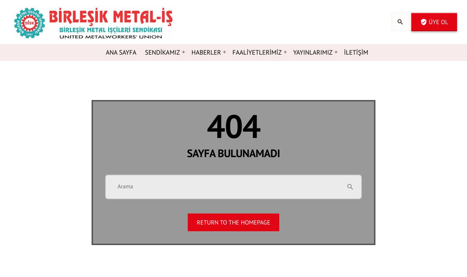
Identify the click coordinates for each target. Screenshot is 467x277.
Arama (125, 186)
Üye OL (434, 22)
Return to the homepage (233, 222)
